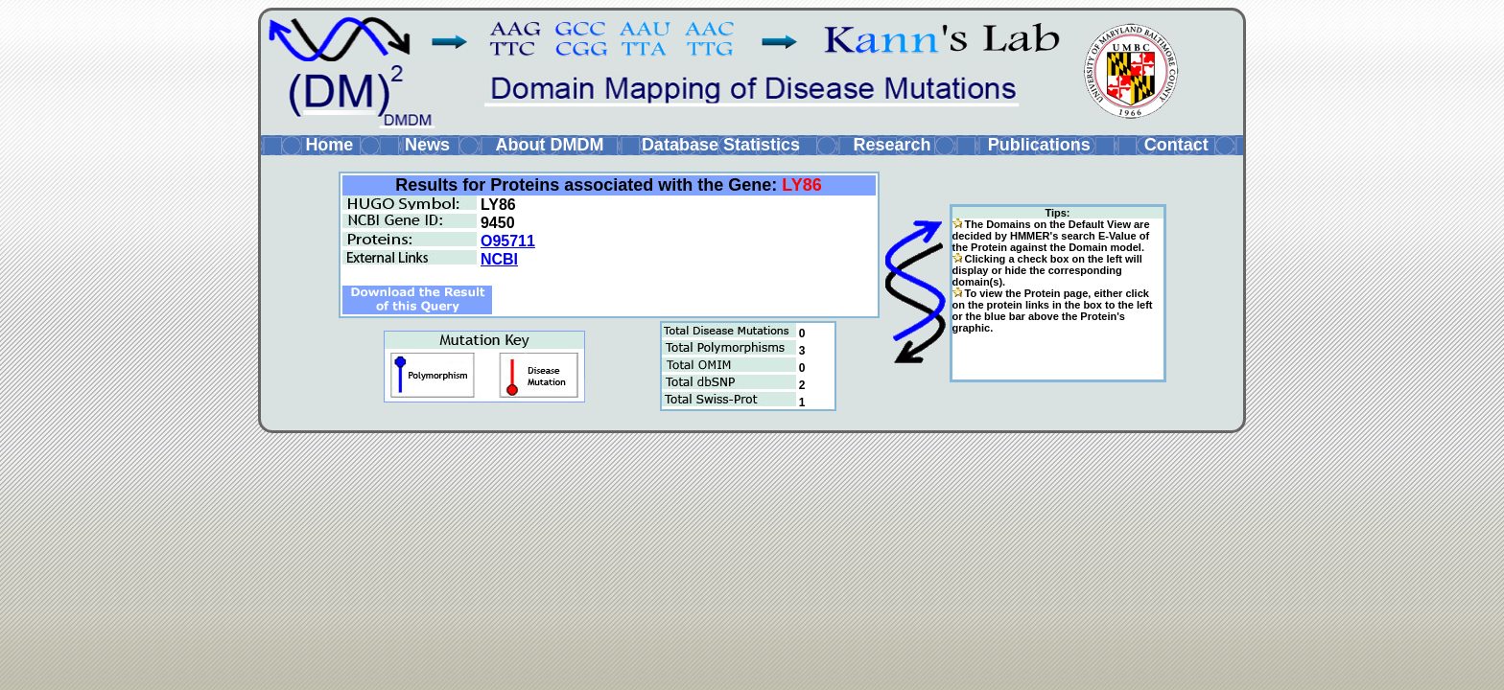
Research (891, 144)
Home (329, 144)
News (427, 144)
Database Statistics (721, 144)
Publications (1039, 144)
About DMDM (549, 144)
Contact (1176, 144)
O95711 (508, 241)
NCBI (499, 259)
